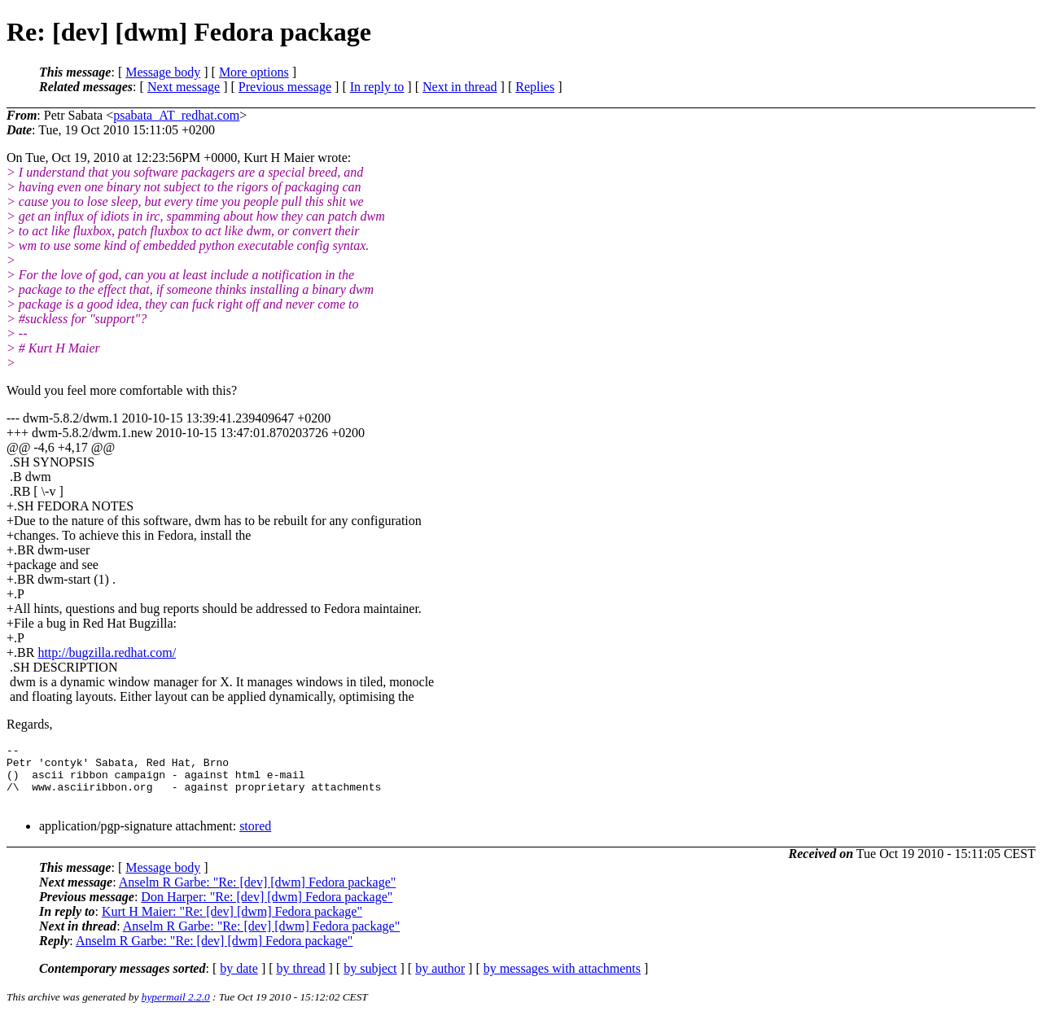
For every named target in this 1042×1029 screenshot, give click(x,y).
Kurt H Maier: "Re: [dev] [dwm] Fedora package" (232, 923)
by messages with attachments (562, 980)
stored (255, 838)
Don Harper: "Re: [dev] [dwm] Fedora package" (266, 909)
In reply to (377, 87)
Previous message (285, 87)
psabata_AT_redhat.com (176, 115)
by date (239, 980)
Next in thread (459, 87)
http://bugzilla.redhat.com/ (106, 652)
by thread (301, 980)
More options (254, 72)
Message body (162, 72)
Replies (534, 87)
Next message (183, 87)
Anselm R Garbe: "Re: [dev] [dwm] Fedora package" (257, 894)
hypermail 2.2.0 (176, 1009)
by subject (370, 980)
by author (440, 980)
